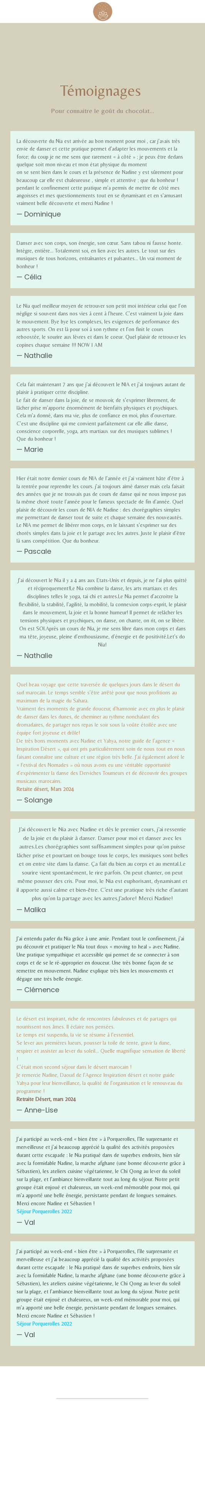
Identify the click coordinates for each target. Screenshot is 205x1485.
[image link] (102, 11)
